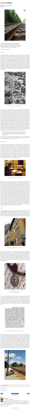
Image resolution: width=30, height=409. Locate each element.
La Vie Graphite (6, 3)
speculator (6, 398)
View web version (15, 395)
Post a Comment (3, 390)
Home (15, 393)
